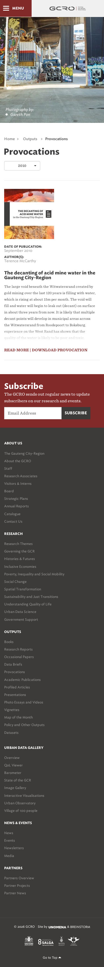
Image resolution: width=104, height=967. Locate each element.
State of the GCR (17, 780)
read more (16, 350)
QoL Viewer (13, 765)
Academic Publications (22, 680)
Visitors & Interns (18, 483)
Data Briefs (13, 664)
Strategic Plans (16, 498)
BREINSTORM (80, 927)
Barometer (12, 773)
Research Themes (18, 544)
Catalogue (12, 514)
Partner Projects (17, 885)
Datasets (11, 732)
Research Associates (20, 476)
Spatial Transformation (22, 589)
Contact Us (13, 521)
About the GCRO (17, 461)
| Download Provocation (58, 350)
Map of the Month (18, 717)
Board (9, 491)
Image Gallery (15, 788)
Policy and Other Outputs (24, 725)
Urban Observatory (19, 803)
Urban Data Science (20, 612)
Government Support (21, 619)
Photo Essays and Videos (23, 702)
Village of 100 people (20, 810)
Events (9, 840)
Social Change (15, 581)
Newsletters (14, 848)
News (8, 833)
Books (9, 642)
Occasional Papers (19, 657)
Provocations (56, 139)
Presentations (15, 695)
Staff (8, 468)
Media (9, 856)
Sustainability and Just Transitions (31, 597)
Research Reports (18, 649)
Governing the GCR (19, 551)
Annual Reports (16, 506)
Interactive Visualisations (24, 795)
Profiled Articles (17, 687)
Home (9, 139)
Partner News (15, 893)
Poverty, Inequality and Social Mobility (34, 574)
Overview (12, 758)
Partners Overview (19, 878)
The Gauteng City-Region (24, 453)
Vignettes (11, 710)
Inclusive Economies (20, 566)
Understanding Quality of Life (28, 604)
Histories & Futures (19, 559)
